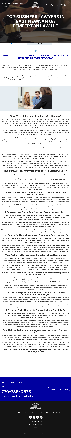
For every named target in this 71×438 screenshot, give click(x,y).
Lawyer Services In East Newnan (15, 44)
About (47, 4)
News (61, 4)
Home (42, 4)
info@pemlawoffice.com (17, 3)
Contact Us (66, 5)
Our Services (52, 5)
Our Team (57, 5)
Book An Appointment (55, 389)
